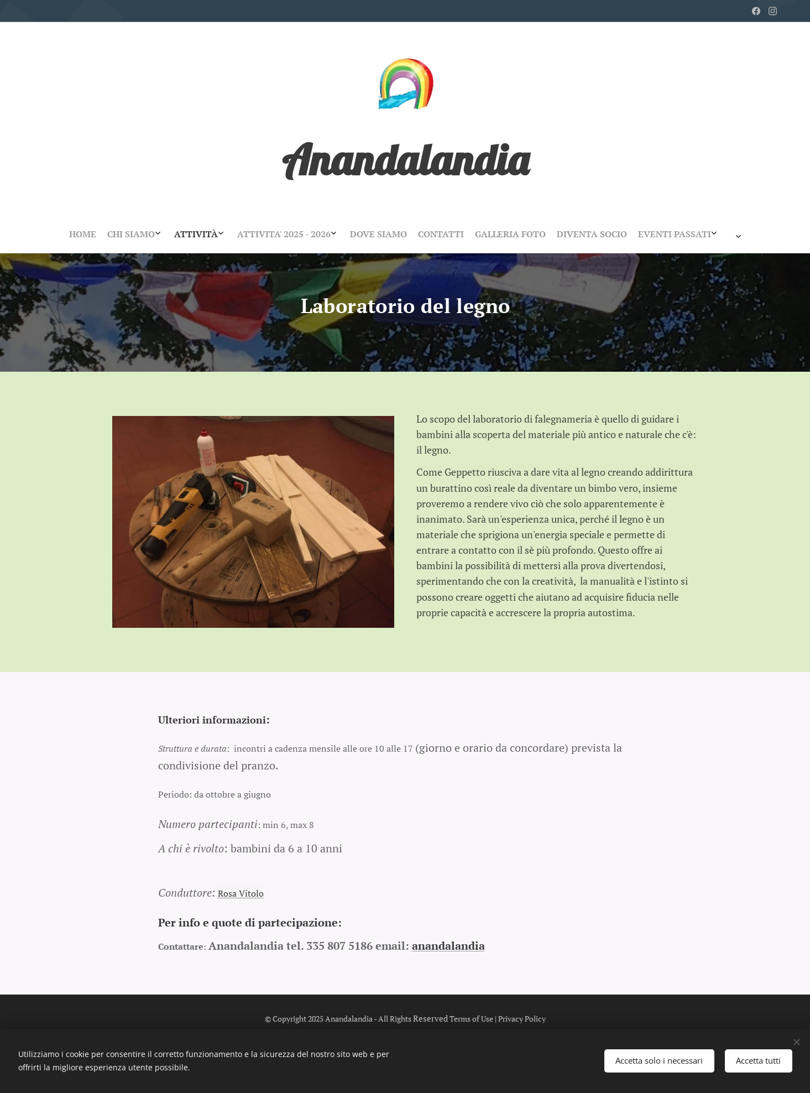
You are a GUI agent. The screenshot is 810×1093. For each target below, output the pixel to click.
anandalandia (447, 945)
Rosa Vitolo (240, 893)
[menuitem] (336, 234)
